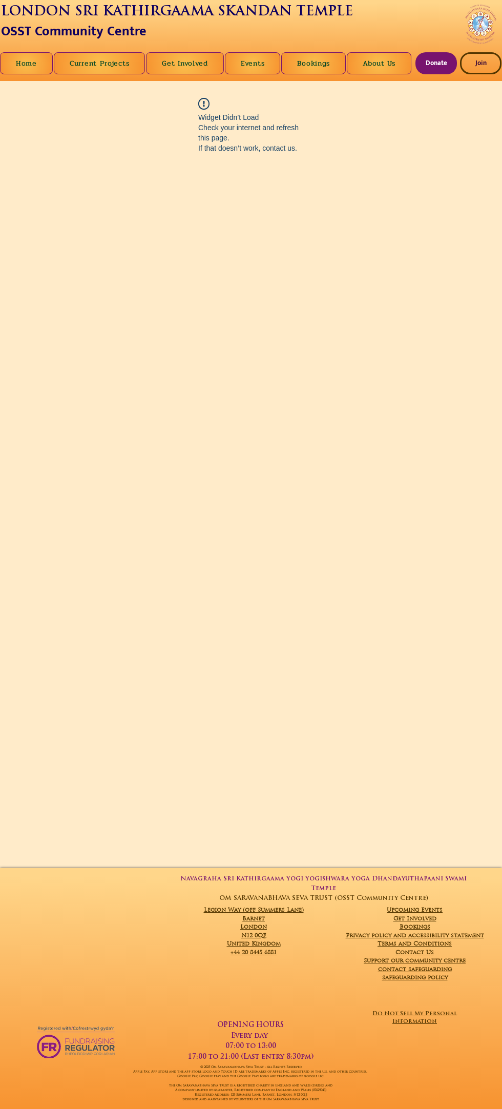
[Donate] (436, 63)
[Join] (480, 63)
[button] (379, 63)
